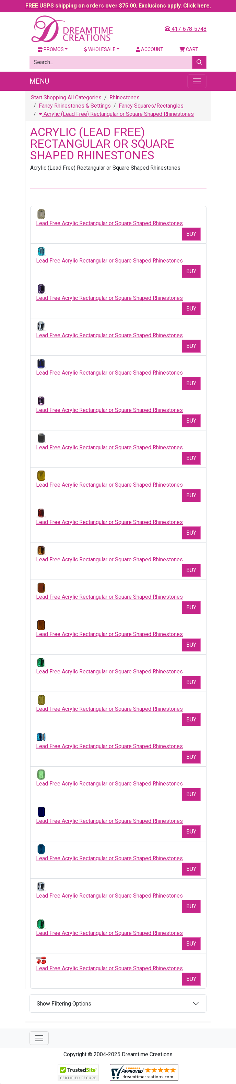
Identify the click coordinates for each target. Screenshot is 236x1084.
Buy (191, 234)
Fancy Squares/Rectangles (151, 105)
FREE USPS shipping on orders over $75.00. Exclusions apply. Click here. (118, 5)
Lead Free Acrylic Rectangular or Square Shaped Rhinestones (109, 223)
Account (149, 49)
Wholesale (100, 49)
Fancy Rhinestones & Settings (75, 105)
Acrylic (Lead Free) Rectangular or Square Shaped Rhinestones (116, 114)
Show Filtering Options (64, 1003)
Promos (51, 49)
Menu (39, 81)
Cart (188, 49)
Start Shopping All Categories (66, 97)
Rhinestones (124, 97)
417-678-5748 (185, 29)
